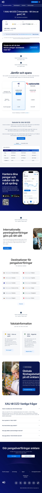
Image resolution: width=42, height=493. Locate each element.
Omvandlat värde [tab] (24, 143)
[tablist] (21, 143)
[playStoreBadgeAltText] (15, 196)
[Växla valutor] (21, 24)
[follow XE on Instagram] (29, 483)
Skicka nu (19, 93)
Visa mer (21, 303)
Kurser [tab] (17, 143)
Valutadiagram (17, 5)
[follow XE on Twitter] (20, 483)
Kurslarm (23, 5)
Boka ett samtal (35, 34)
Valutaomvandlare (7, 5)
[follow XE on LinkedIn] (25, 483)
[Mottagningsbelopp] (6, 24)
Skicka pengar (31, 5)
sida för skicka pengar (6, 415)
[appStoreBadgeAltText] (6, 196)
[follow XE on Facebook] (16, 483)
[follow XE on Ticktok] (38, 483)
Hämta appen (34, 1)
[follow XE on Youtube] (33, 483)
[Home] (3, 2)
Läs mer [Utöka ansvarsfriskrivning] (27, 112)
